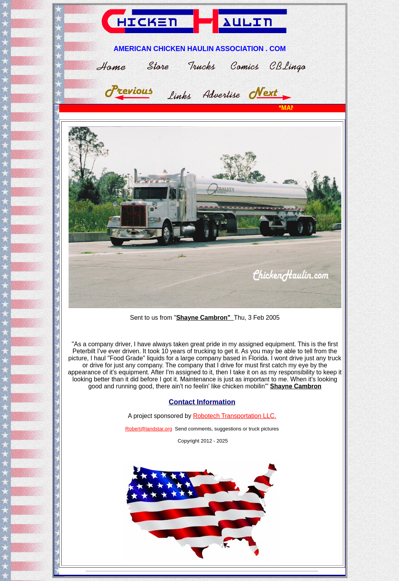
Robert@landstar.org (148, 429)
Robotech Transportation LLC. (234, 416)
